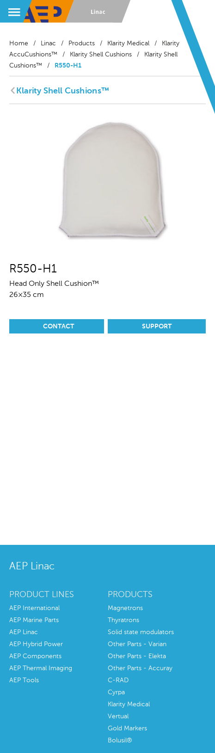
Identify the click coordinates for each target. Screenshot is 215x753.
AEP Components (35, 656)
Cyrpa (116, 692)
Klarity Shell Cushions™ (62, 91)
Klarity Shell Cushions (101, 54)
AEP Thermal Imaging (40, 668)
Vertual (118, 716)
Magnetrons (125, 608)
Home (18, 43)
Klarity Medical (128, 43)
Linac (48, 43)
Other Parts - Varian (137, 644)
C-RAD (118, 680)
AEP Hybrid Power (36, 644)
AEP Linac (23, 632)
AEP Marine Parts (34, 620)
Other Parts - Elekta (137, 656)
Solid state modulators (141, 632)
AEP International (34, 608)
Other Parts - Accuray (140, 668)
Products (81, 43)
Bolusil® (120, 740)
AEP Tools (24, 680)
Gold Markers (127, 728)
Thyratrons (123, 620)
